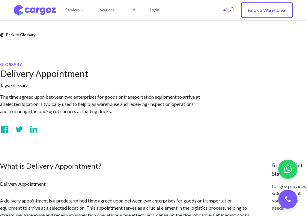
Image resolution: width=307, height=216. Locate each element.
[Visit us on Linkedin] (33, 129)
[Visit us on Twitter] (19, 129)
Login (154, 10)
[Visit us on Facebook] (5, 129)
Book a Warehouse (267, 10)
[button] (134, 10)
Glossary (19, 85)
